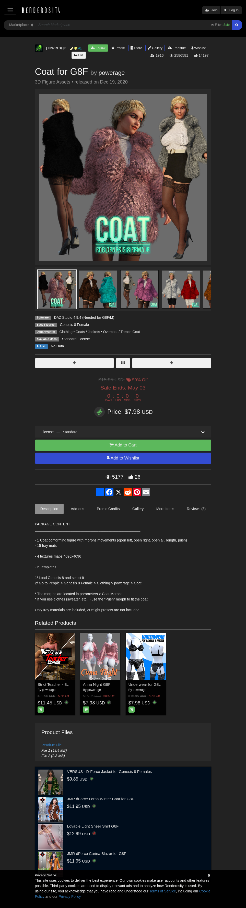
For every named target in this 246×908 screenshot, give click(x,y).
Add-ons (77, 509)
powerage (112, 72)
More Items (165, 509)
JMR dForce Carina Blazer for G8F (96, 853)
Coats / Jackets (88, 332)
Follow (98, 48)
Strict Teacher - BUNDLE (59, 684)
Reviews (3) (196, 509)
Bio (78, 55)
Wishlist (198, 48)
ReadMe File (51, 745)
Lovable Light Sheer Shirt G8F (93, 826)
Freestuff (177, 48)
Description (49, 509)
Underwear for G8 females (150, 684)
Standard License (76, 339)
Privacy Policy (69, 896)
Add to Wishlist (123, 458)
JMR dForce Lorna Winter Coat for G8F (100, 799)
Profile (118, 48)
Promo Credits (108, 509)
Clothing (66, 332)
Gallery (155, 48)
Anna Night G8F (97, 684)
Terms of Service (162, 891)
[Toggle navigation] (10, 10)
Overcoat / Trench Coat (121, 332)
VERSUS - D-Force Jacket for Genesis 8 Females (109, 771)
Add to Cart (123, 445)
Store (136, 48)
